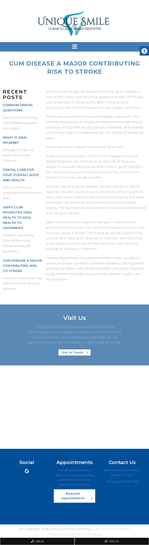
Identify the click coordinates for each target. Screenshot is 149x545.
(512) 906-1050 (127, 481)
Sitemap (100, 529)
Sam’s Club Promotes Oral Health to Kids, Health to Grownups (17, 217)
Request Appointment (73, 496)
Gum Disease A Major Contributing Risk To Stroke (22, 266)
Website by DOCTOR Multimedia (74, 534)
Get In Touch (72, 352)
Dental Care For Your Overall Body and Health (21, 175)
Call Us (37, 541)
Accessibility (120, 529)
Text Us (112, 541)
